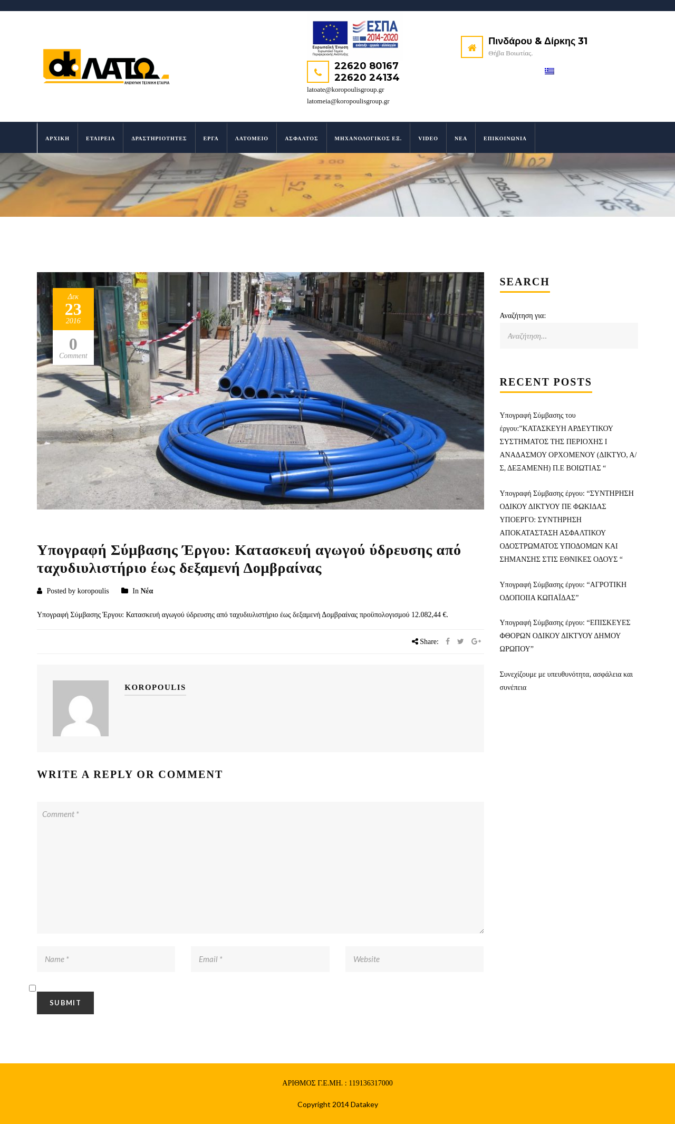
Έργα (211, 138)
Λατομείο (251, 138)
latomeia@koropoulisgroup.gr (348, 101)
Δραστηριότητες (159, 138)
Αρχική (57, 138)
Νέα (461, 138)
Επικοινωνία (505, 138)
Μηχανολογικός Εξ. (368, 138)
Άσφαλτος (301, 138)
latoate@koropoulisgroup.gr (345, 89)
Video (428, 138)
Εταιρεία (100, 138)
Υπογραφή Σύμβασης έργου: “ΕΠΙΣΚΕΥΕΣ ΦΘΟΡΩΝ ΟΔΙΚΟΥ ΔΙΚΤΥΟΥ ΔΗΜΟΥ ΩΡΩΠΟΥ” (565, 636)
